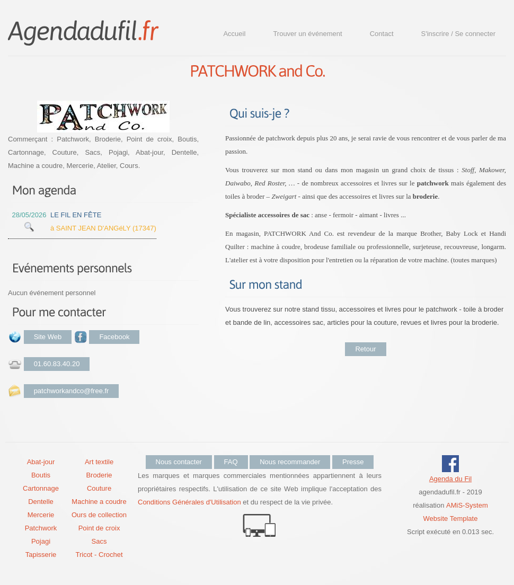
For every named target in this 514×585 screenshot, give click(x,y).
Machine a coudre (99, 502)
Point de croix (99, 528)
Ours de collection (99, 515)
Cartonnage (41, 488)
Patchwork (41, 528)
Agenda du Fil (450, 479)
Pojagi (40, 541)
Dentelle (41, 502)
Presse (353, 462)
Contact (382, 34)
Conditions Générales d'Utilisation (189, 502)
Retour (365, 349)
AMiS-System (467, 505)
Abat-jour (41, 462)
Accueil (234, 34)
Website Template (450, 518)
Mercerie (41, 515)
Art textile (99, 462)
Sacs (99, 541)
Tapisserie (41, 555)
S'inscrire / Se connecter (458, 34)
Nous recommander (290, 462)
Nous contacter (179, 462)
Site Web (48, 337)
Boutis (40, 475)
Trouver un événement (307, 34)
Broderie (99, 475)
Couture (99, 488)
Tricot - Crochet (98, 555)
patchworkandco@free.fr (71, 391)
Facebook (114, 337)
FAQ (231, 462)
